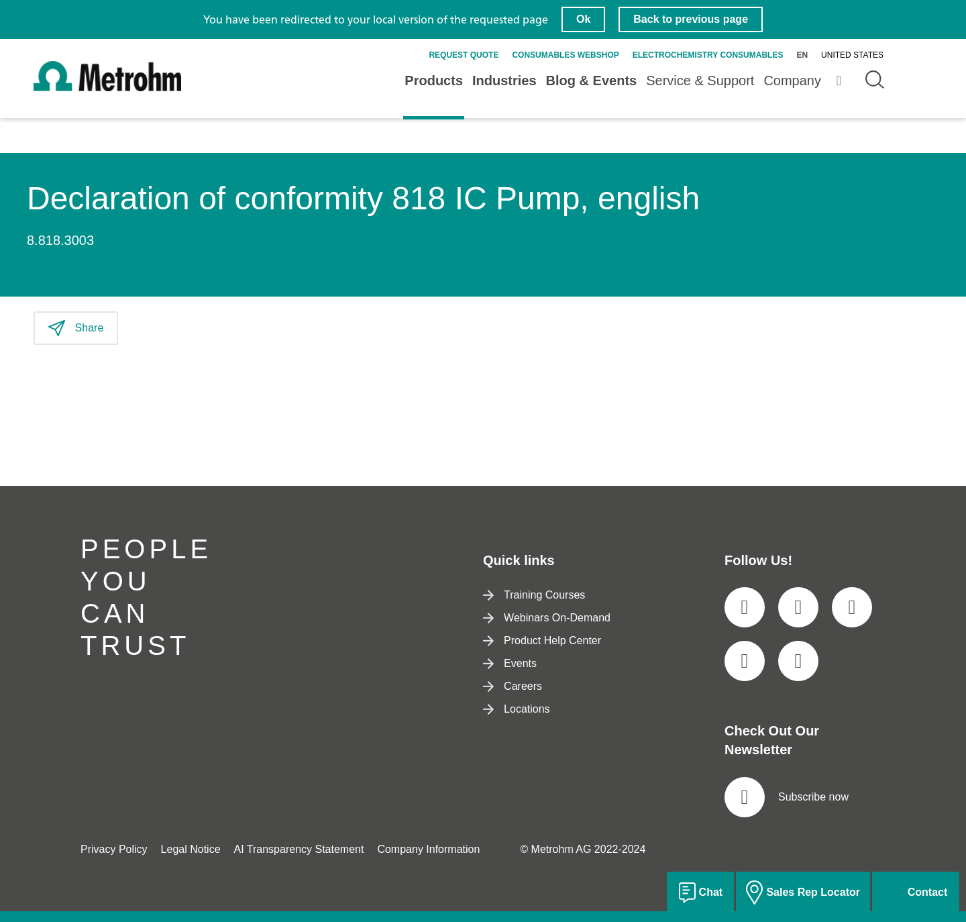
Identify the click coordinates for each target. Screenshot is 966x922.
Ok (583, 19)
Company (792, 80)
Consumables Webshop (565, 55)
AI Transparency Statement (299, 849)
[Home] (107, 88)
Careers (512, 686)
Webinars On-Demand (546, 617)
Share (75, 328)
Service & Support (700, 80)
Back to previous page (690, 19)
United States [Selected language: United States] (852, 55)
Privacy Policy (114, 849)
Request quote (463, 55)
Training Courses (534, 595)
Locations (516, 709)
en (802, 55)
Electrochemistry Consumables (708, 55)
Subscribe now (786, 797)
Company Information (428, 849)
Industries (504, 80)
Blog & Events (591, 80)
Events (510, 663)
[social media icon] (744, 607)
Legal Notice (191, 849)
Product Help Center (542, 640)
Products (434, 80)
